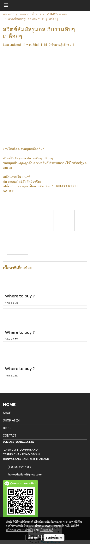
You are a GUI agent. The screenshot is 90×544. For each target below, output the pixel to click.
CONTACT (9, 435)
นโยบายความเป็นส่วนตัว (19, 530)
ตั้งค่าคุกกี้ (33, 537)
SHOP (7, 413)
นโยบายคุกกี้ (46, 530)
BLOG (6, 428)
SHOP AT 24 (11, 420)
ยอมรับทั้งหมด (54, 537)
